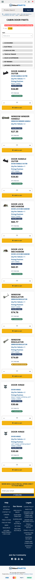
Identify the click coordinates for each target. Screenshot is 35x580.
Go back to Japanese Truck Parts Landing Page (19, 25)
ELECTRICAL (8, 47)
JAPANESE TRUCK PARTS (12, 65)
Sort (3, 32)
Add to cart (18, 108)
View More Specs (17, 86)
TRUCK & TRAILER (10, 54)
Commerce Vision (28, 574)
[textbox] (12, 10)
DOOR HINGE (17, 385)
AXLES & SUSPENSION (11, 58)
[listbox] (17, 36)
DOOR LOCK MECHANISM (17, 205)
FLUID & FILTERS (9, 50)
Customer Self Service (14, 574)
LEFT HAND (21, 167)
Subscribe (18, 495)
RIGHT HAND (21, 80)
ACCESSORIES (8, 43)
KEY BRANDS (8, 61)
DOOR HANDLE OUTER (18, 72)
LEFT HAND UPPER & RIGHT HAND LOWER (21, 441)
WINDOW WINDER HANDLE (20, 117)
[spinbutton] (17, 103)
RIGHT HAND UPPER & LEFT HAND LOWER (21, 394)
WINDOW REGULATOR (17, 295)
